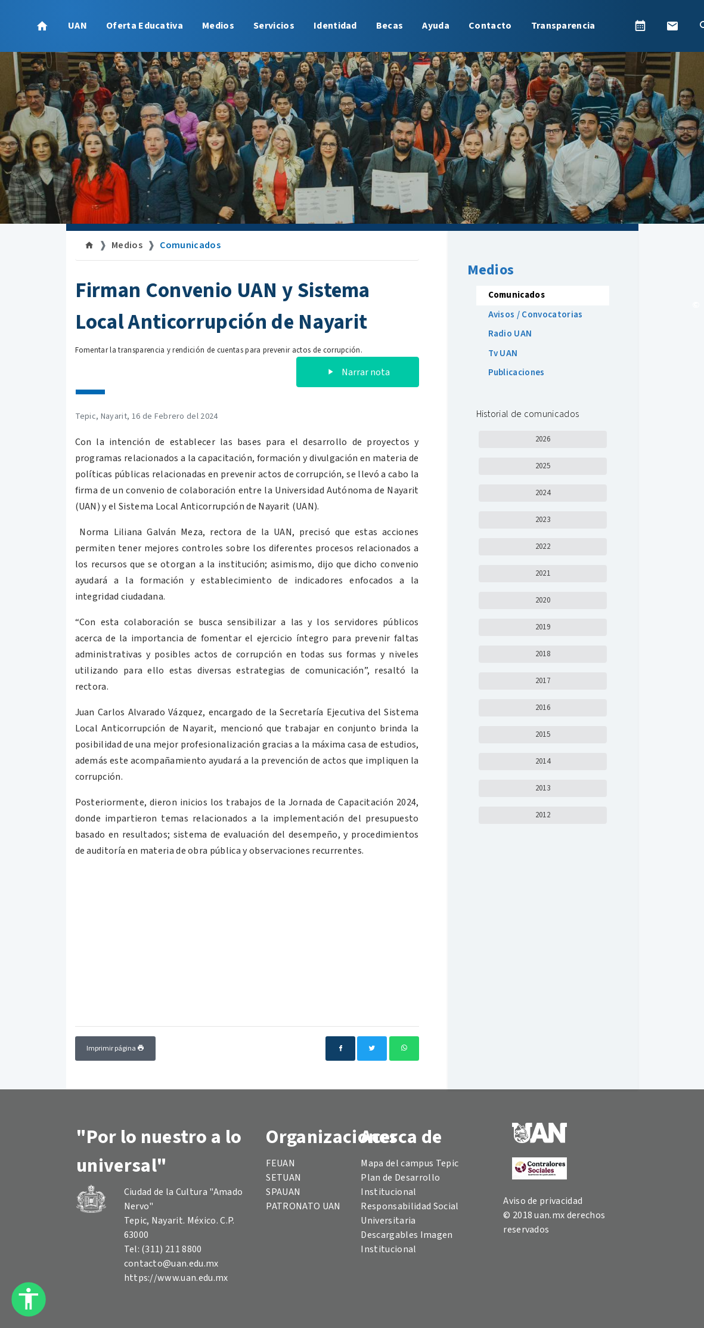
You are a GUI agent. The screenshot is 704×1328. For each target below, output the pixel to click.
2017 (542, 680)
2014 (542, 761)
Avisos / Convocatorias (535, 314)
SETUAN (283, 1177)
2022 (542, 546)
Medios (218, 25)
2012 (542, 815)
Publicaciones (516, 372)
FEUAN (280, 1163)
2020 (542, 600)
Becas (390, 25)
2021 (542, 573)
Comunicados (190, 245)
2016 (542, 707)
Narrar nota (357, 372)
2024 (542, 492)
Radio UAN (510, 334)
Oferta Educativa (144, 25)
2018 (542, 653)
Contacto (490, 25)
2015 (542, 734)
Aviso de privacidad (542, 1200)
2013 (542, 788)
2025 (542, 466)
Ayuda (435, 25)
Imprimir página (115, 1048)
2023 (542, 519)
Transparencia (563, 25)
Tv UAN (503, 353)
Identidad (335, 25)
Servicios (273, 25)
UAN (77, 25)
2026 (542, 439)
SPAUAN (283, 1192)
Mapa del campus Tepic (409, 1163)
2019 (542, 627)
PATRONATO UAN (303, 1206)
